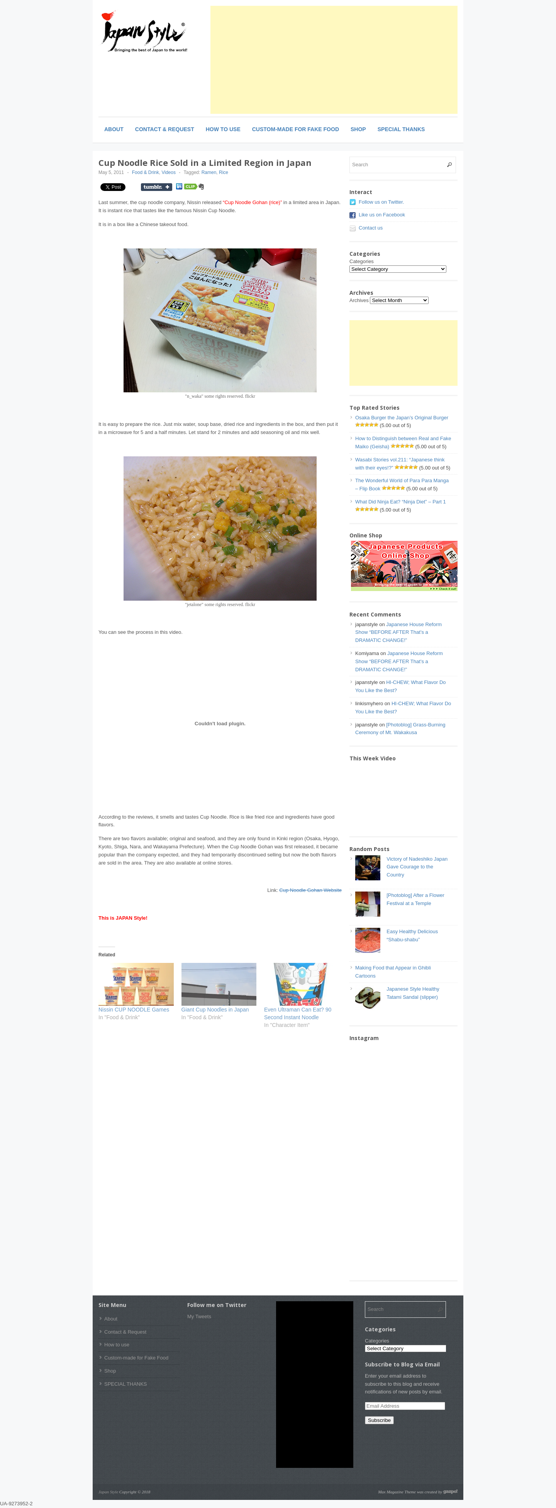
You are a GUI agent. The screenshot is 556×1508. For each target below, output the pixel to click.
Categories (361, 261)
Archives (359, 300)
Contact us (371, 228)
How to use (223, 129)
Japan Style (108, 1491)
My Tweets (199, 1316)
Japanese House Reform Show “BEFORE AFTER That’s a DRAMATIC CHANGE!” (398, 632)
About (114, 129)
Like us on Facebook (382, 215)
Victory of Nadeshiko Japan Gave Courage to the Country (417, 867)
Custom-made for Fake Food (295, 129)
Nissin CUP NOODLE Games (133, 1009)
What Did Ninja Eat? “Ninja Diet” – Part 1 (400, 502)
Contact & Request (164, 129)
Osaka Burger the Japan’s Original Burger (401, 417)
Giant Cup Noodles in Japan (215, 1009)
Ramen (209, 172)
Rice (223, 172)
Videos (168, 172)
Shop (358, 129)
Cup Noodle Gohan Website (310, 890)
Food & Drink (145, 172)
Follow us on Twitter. (381, 202)
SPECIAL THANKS (401, 129)
